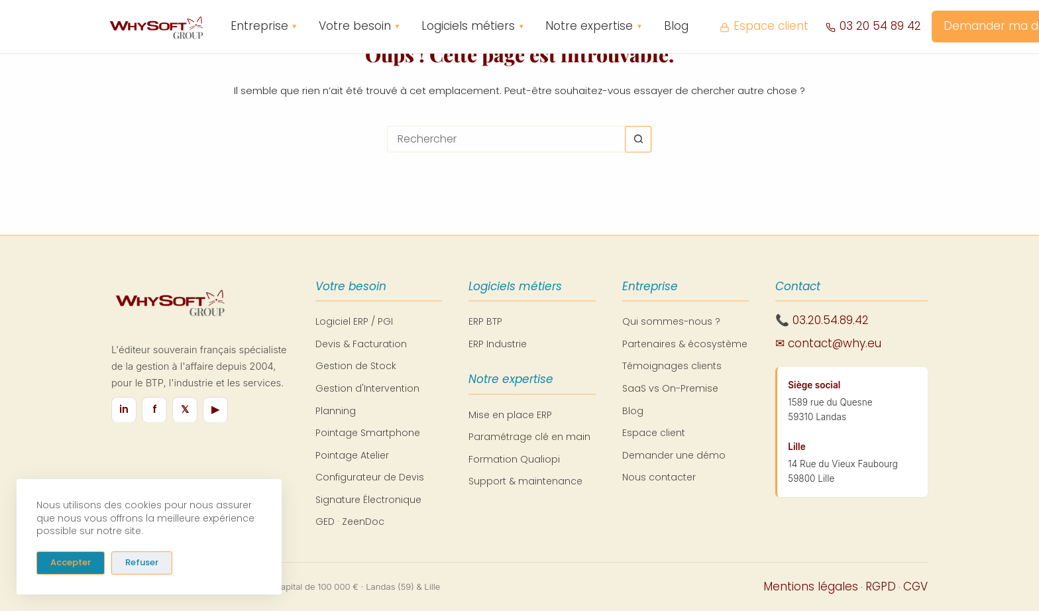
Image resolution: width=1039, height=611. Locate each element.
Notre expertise (593, 26)
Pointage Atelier (352, 455)
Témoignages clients (672, 365)
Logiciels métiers (472, 26)
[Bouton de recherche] (638, 139)
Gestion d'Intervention (367, 388)
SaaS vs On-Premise (670, 388)
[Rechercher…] (506, 139)
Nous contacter (659, 477)
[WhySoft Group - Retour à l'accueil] (155, 26)
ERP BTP (485, 321)
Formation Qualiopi (514, 459)
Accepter (70, 562)
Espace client (764, 26)
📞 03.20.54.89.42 (822, 320)
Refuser (141, 562)
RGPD (880, 586)
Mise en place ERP (510, 414)
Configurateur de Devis (369, 477)
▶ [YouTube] (215, 409)
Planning (335, 410)
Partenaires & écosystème (684, 344)
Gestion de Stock (355, 365)
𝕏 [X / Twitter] (185, 409)
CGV (915, 586)
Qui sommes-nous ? (671, 321)
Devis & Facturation (361, 344)
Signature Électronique (368, 499)
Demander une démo (674, 455)
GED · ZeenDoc (349, 521)
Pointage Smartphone (367, 432)
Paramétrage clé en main (529, 436)
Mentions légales (810, 586)
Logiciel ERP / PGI (354, 321)
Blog (676, 26)
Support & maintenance (525, 481)
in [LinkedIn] (124, 409)
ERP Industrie (497, 344)
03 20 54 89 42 (873, 26)
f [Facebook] (154, 409)
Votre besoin (359, 26)
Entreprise (264, 26)
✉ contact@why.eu (828, 343)
